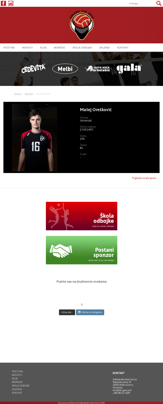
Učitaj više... (67, 312)
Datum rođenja (88, 126)
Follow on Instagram (90, 312)
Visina (83, 136)
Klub (43, 47)
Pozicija (84, 117)
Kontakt (122, 47)
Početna (9, 47)
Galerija (104, 47)
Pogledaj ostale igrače (144, 178)
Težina (83, 145)
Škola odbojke (82, 47)
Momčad (59, 47)
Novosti (27, 47)
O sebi (83, 154)
